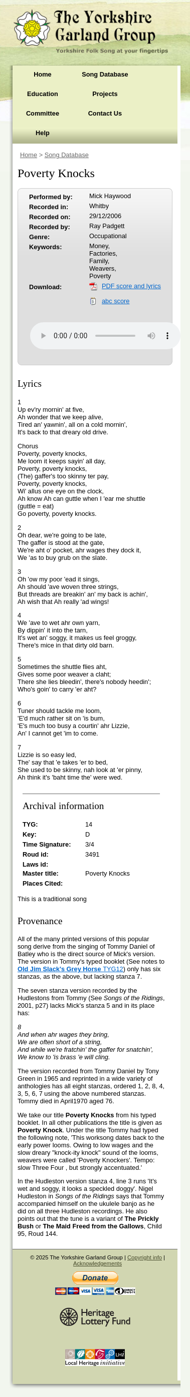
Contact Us (105, 113)
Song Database (105, 74)
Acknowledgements (97, 1263)
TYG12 (70, 969)
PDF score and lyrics (131, 286)
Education (42, 94)
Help (43, 133)
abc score (115, 301)
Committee (42, 113)
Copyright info (144, 1257)
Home (43, 74)
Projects (105, 94)
